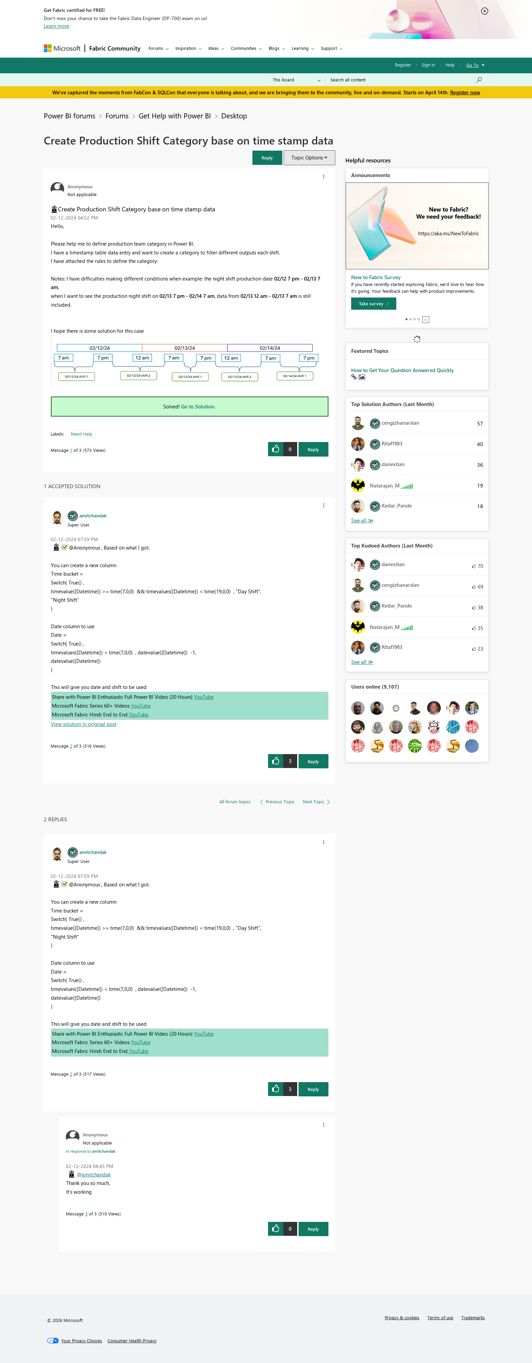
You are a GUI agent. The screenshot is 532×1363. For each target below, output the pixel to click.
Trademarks (473, 1317)
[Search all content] (407, 79)
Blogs (274, 48)
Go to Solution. (198, 406)
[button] (267, 158)
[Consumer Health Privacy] (132, 1341)
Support (329, 48)
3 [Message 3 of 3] (86, 1213)
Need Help (81, 433)
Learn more (56, 25)
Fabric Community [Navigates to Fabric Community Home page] (114, 48)
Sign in (428, 65)
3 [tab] (414, 319)
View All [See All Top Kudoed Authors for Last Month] (362, 662)
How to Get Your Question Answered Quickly (402, 370)
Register (403, 65)
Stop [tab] (425, 319)
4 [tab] (418, 319)
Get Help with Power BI (175, 115)
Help (450, 65)
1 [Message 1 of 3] (71, 450)
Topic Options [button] (307, 157)
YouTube (204, 696)
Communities (243, 48)
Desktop (234, 115)
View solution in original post (83, 724)
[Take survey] (373, 303)
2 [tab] (410, 319)
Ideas (213, 48)
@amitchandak (94, 1174)
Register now (465, 92)
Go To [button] (473, 65)
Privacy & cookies (402, 1317)
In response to (90, 1151)
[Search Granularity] (297, 79)
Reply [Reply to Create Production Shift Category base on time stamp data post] (313, 449)
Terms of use (440, 1317)
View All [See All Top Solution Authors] (362, 520)
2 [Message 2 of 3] (71, 746)
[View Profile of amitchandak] (93, 515)
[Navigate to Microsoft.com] (62, 48)
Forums (156, 48)
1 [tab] (406, 319)
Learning (300, 48)
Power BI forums (69, 115)
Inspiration (185, 48)
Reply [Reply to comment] (313, 761)
